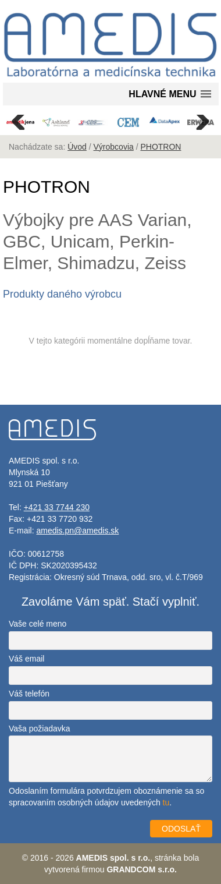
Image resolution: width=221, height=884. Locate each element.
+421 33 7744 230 (57, 507)
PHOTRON (160, 146)
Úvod (77, 146)
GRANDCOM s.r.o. (141, 869)
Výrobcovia (114, 146)
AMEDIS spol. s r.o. (113, 857)
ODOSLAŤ (181, 828)
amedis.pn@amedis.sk (77, 530)
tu (166, 802)
